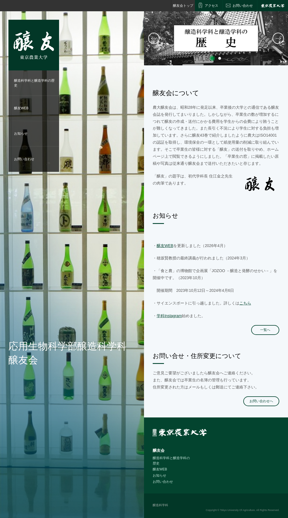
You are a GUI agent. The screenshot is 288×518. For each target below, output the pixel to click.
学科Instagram (169, 316)
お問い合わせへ (261, 401)
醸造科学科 (160, 505)
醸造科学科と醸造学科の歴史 (34, 83)
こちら (245, 303)
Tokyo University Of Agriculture (237, 510)
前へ (153, 38)
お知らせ (21, 133)
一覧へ (265, 330)
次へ (278, 38)
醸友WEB (21, 108)
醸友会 (159, 450)
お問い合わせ (24, 159)
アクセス (211, 6)
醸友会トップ (183, 6)
